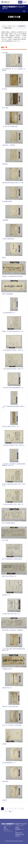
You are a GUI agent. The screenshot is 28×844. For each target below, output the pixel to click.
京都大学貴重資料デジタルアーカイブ (14, 7)
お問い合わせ (18, 832)
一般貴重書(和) (21, 26)
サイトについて (8, 831)
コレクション (11, 26)
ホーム (4, 26)
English (24, 2)
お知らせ (6, 829)
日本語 (20, 2)
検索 (5, 827)
